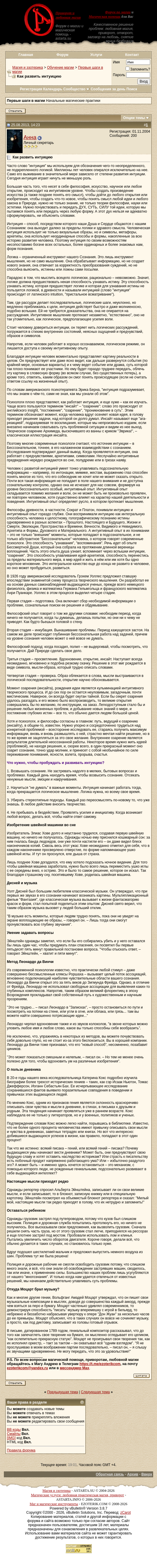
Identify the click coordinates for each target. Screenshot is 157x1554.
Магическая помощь (104, 17)
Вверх (146, 1474)
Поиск (131, 89)
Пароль (119, 75)
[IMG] (11, 1438)
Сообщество (76, 89)
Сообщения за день (108, 89)
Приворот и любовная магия (68, 15)
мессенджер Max (74, 1368)
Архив (132, 1474)
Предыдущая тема (62, 1392)
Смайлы (13, 1434)
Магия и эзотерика (27, 67)
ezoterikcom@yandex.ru (27, 1368)
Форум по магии (118, 12)
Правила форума (21, 1450)
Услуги (96, 55)
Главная (25, 55)
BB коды (14, 1430)
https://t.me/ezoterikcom (100, 1364)
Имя (116, 62)
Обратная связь (110, 1474)
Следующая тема (95, 1392)
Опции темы (134, 118)
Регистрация (31, 89)
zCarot (125, 1512)
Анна (29, 137)
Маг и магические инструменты (54, 1504)
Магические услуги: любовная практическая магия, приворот (77, 1495)
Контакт (132, 55)
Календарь (52, 89)
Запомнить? (138, 69)
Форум (62, 55)
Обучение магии (60, 67)
